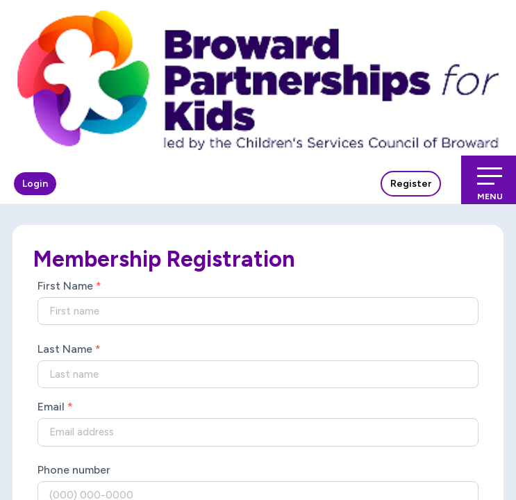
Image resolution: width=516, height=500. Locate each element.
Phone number (74, 469)
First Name (69, 285)
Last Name (69, 349)
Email (55, 406)
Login (35, 184)
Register (410, 184)
